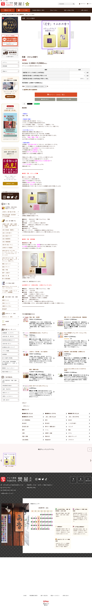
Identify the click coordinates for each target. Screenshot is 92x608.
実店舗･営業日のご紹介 (38, 10)
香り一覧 (8, 10)
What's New (53, 10)
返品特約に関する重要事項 (29, 90)
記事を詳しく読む (10, 183)
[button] (39, 35)
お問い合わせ (84, 10)
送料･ (69, 10)
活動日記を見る (10, 96)
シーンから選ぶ (23, 10)
